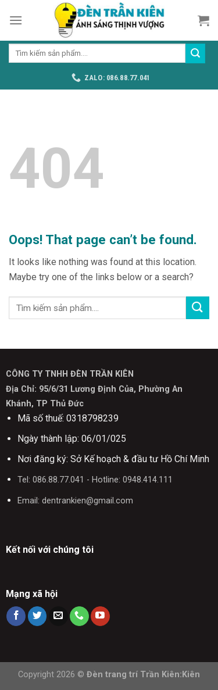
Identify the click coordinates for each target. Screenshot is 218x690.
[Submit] (195, 53)
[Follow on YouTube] (100, 616)
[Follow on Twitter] (37, 616)
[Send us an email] (58, 616)
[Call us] (79, 616)
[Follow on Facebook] (16, 616)
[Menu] (16, 20)
